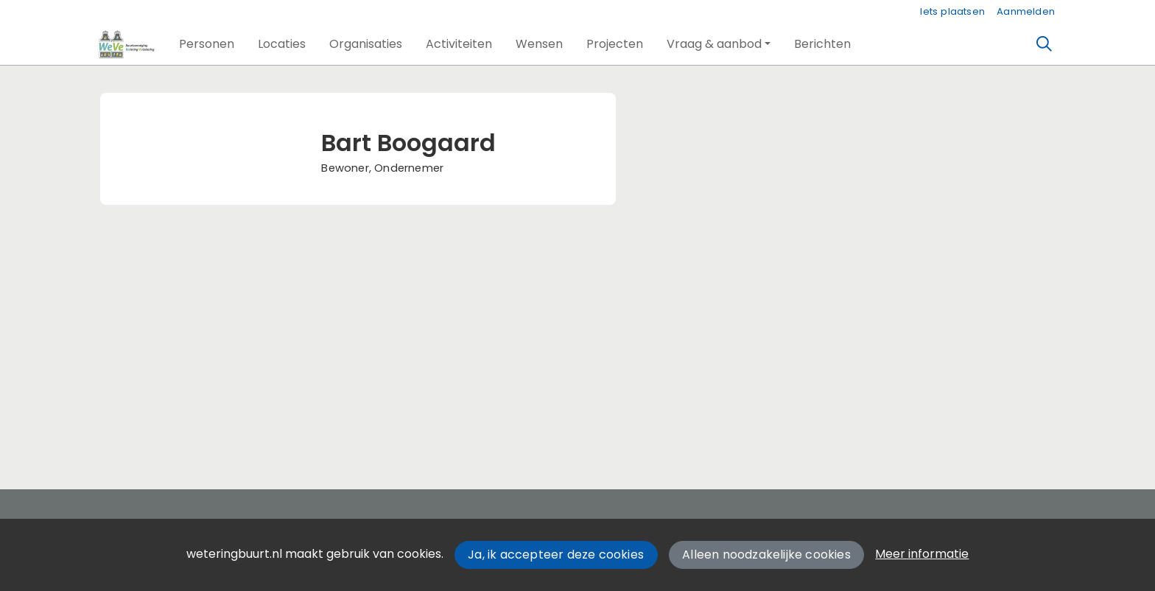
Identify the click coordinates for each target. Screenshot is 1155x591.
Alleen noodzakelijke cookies (766, 554)
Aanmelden (1026, 11)
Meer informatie (922, 553)
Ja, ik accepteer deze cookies (556, 554)
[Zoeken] (1045, 44)
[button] (206, 44)
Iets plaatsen (952, 11)
